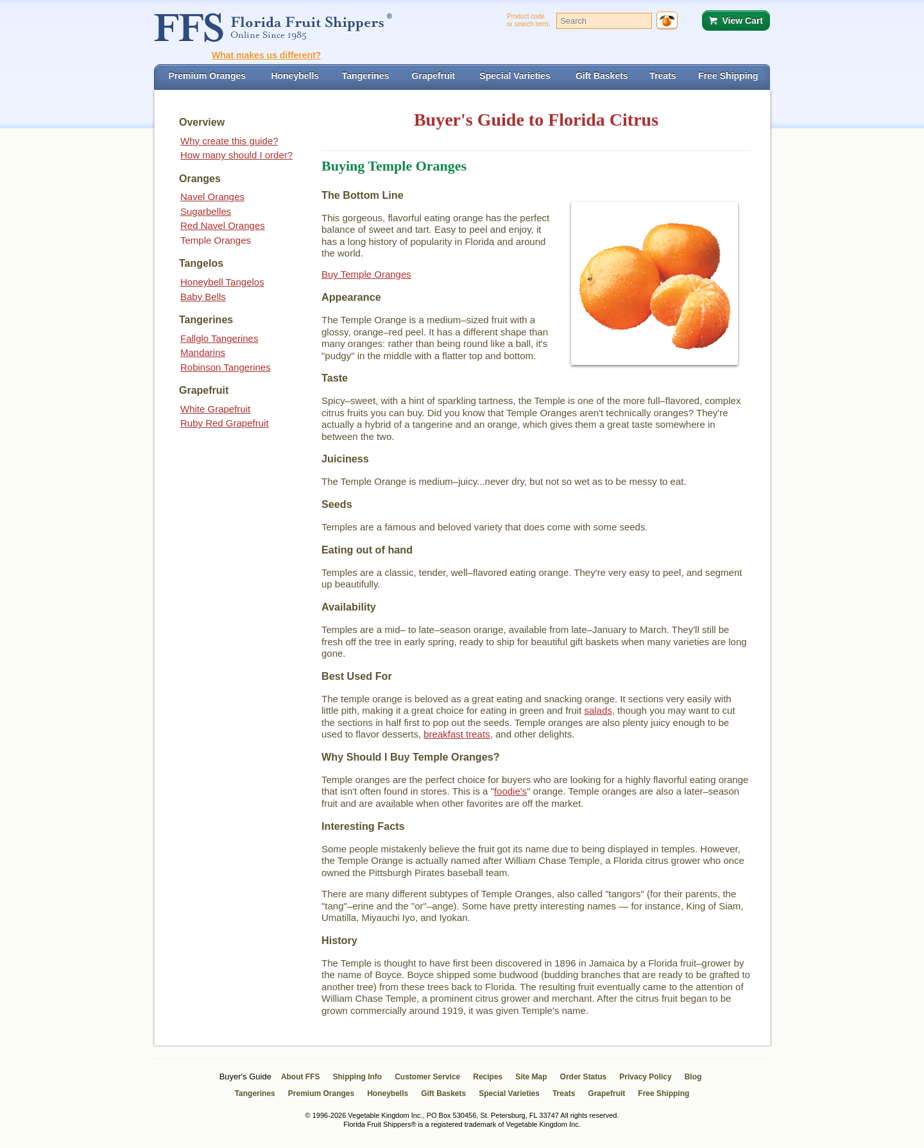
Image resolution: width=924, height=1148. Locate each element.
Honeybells (387, 1093)
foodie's (510, 791)
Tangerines (255, 1093)
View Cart (742, 20)
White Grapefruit (215, 408)
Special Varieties (509, 1093)
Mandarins (202, 352)
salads (598, 710)
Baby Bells (203, 296)
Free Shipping (663, 1093)
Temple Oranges (215, 240)
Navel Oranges (212, 196)
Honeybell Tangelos (222, 281)
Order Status (583, 1076)
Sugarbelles (205, 211)
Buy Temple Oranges (366, 274)
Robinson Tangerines (225, 367)
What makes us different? (266, 55)
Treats (563, 1093)
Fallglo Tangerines (219, 338)
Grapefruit (606, 1093)
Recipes (487, 1076)
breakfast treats (457, 734)
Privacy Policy (645, 1076)
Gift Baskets (443, 1093)
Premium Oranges (321, 1093)
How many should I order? (236, 154)
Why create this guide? (229, 140)
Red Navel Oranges (222, 225)
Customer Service (427, 1076)
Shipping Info (357, 1076)
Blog (693, 1076)
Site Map (531, 1076)
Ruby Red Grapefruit (224, 423)
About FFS (300, 1076)
